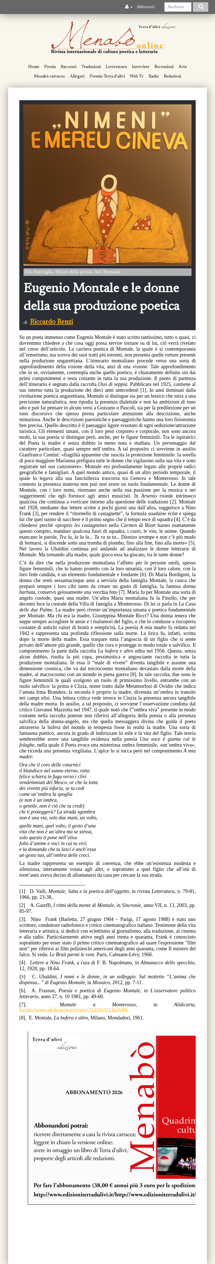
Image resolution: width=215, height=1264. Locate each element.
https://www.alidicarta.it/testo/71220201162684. (73, 1010)
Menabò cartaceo (49, 76)
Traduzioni (91, 67)
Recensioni (164, 67)
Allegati (77, 76)
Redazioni (172, 76)
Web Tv (137, 76)
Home (33, 67)
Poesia (50, 67)
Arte (183, 67)
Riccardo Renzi (51, 322)
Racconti (68, 67)
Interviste (140, 67)
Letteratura (116, 67)
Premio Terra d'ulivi (107, 76)
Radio (154, 76)
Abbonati (146, 7)
